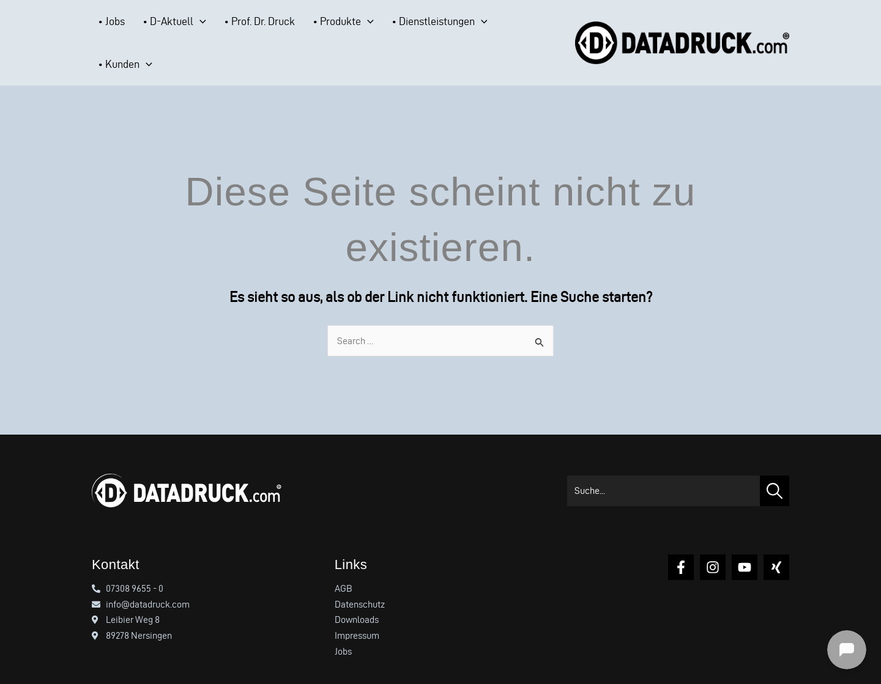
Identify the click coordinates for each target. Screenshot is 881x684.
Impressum (357, 611)
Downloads (357, 596)
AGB (343, 564)
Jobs (343, 627)
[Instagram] (713, 543)
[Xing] (776, 543)
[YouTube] (744, 543)
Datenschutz (360, 580)
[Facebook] (681, 543)
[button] (186, 31)
